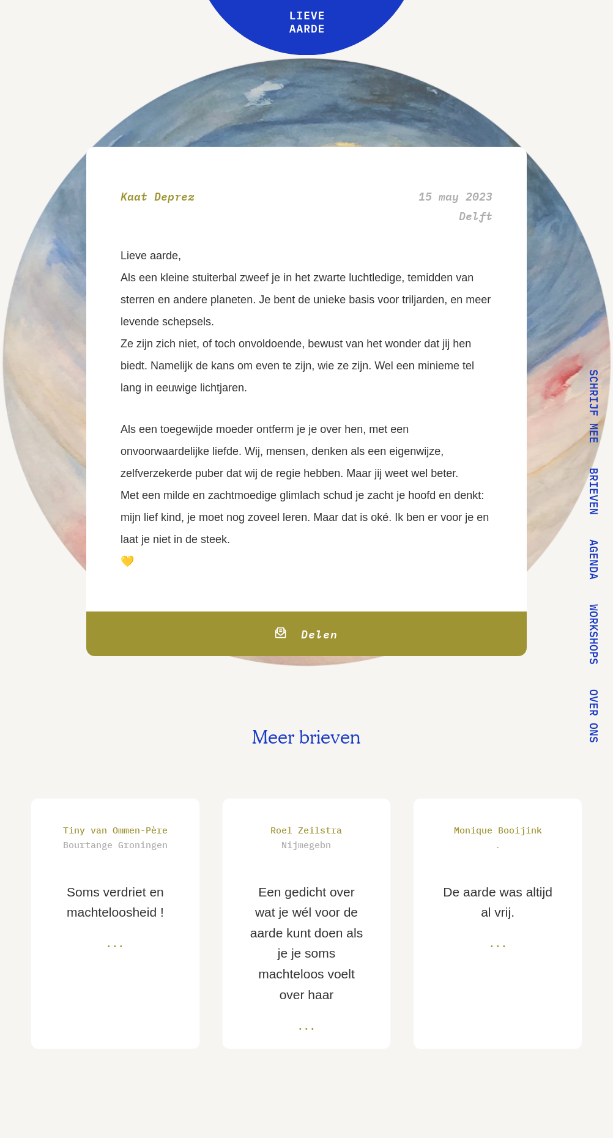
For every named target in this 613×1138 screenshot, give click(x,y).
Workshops (594, 634)
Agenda (594, 559)
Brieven (594, 491)
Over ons (594, 716)
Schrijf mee (594, 406)
